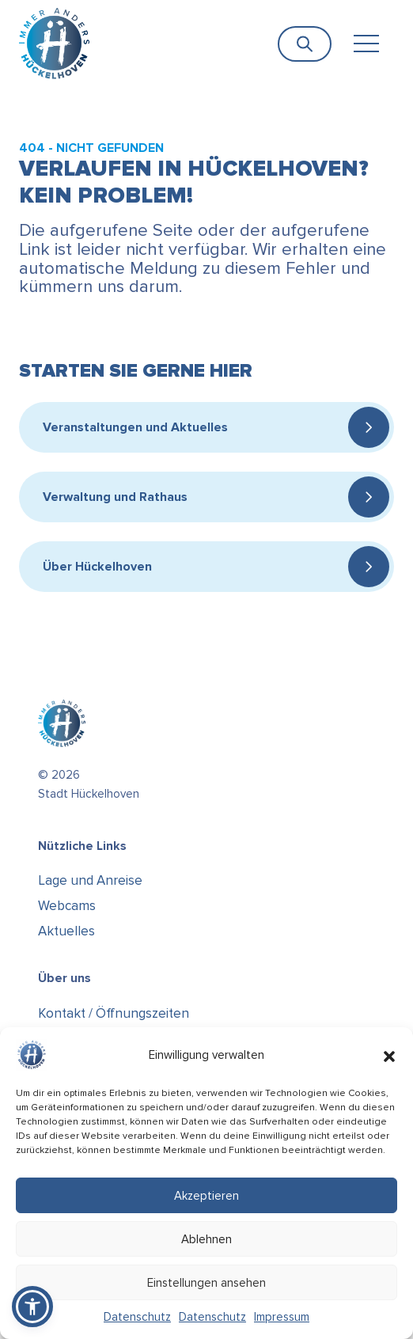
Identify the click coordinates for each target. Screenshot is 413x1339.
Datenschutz (137, 1317)
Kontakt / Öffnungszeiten (113, 1013)
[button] (389, 1055)
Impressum (281, 1317)
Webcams (67, 905)
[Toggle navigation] (366, 44)
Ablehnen (206, 1239)
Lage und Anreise (90, 880)
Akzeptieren (206, 1196)
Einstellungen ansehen (206, 1283)
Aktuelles (66, 931)
